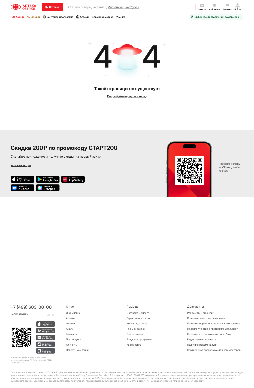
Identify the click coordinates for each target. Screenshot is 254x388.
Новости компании (77, 349)
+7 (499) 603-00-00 (31, 307)
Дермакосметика (102, 16)
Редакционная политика (201, 339)
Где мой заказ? (135, 328)
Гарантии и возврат (138, 318)
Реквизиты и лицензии (200, 312)
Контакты (71, 344)
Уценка (120, 16)
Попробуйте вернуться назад (127, 96)
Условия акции (21, 165)
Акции (18, 17)
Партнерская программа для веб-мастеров (214, 349)
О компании (73, 312)
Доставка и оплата (137, 312)
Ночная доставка (136, 323)
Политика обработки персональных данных (213, 323)
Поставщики (73, 339)
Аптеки (82, 17)
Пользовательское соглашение (206, 318)
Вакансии (71, 334)
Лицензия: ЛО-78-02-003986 (33, 360)
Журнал (70, 323)
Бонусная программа (58, 17)
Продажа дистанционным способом (209, 334)
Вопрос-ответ (134, 334)
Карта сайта (133, 344)
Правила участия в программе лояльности (213, 328)
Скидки (33, 17)
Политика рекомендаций (202, 344)
